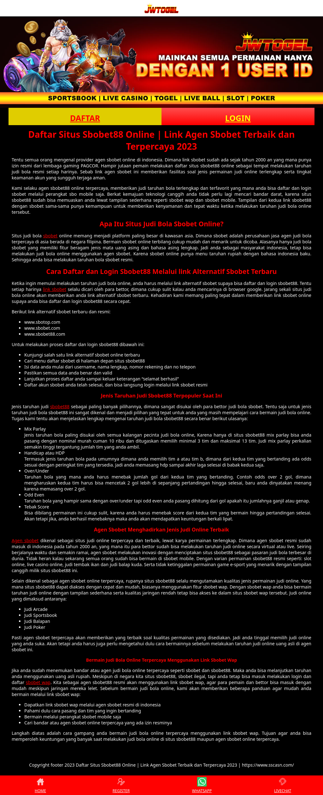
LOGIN (238, 118)
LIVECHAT (282, 785)
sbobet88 (59, 406)
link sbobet (54, 289)
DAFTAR (85, 118)
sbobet (50, 236)
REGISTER (121, 785)
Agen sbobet (25, 540)
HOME (40, 785)
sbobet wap (38, 682)
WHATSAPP (202, 785)
